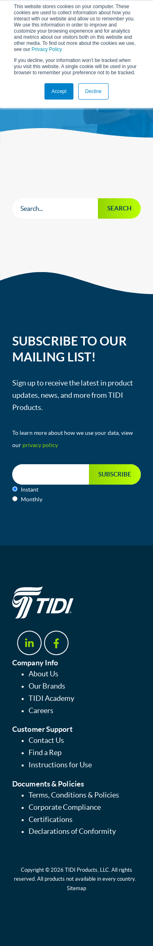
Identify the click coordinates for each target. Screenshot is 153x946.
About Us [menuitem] (43, 674)
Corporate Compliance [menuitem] (65, 807)
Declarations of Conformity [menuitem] (72, 831)
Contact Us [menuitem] (46, 740)
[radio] (76, 489)
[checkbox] (76, 495)
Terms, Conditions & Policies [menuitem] (74, 795)
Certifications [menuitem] (51, 819)
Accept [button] (59, 91)
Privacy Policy (46, 49)
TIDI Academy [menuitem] (51, 698)
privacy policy (40, 445)
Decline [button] (93, 91)
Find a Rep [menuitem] (45, 753)
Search (119, 208)
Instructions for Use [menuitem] (60, 765)
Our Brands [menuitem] (47, 686)
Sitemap (76, 888)
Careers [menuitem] (41, 711)
